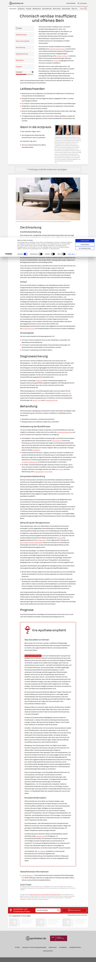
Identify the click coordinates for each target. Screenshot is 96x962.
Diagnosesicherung (22, 54)
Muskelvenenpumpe (30, 331)
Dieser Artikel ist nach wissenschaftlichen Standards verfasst (45, 899)
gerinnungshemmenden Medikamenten (34, 547)
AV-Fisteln (25, 256)
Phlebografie (40, 385)
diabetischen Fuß (68, 398)
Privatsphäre (63, 952)
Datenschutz (53, 952)
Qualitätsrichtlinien (75, 952)
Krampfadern (26, 251)
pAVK (43, 398)
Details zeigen (71, 16)
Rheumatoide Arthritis (54, 405)
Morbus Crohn (38, 405)
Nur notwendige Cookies (85, 10)
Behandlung (19, 61)
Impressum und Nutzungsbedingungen (34, 952)
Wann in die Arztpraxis (22, 41)
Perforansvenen (57, 445)
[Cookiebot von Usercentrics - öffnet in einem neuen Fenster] (8, 17)
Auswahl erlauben (85, 7)
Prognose (19, 67)
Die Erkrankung (20, 48)
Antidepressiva (43, 545)
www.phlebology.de (28, 880)
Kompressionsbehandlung (66, 437)
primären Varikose (63, 56)
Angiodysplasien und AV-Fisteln (45, 476)
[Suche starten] (58, 915)
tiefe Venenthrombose (49, 248)
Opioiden (60, 542)
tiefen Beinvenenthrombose (59, 49)
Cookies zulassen (85, 3)
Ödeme (33, 245)
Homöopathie (42, 856)
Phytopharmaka (41, 841)
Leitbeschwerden (21, 35)
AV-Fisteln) (63, 61)
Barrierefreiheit (48, 955)
